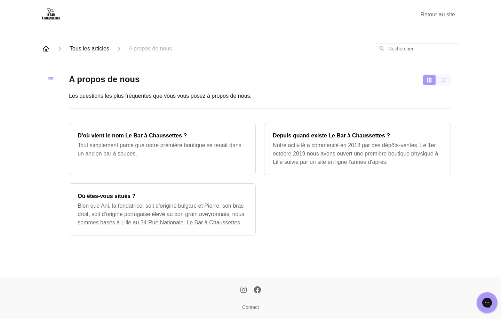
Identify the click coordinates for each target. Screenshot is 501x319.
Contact (250, 307)
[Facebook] (257, 290)
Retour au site (437, 14)
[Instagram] (243, 290)
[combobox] (417, 48)
